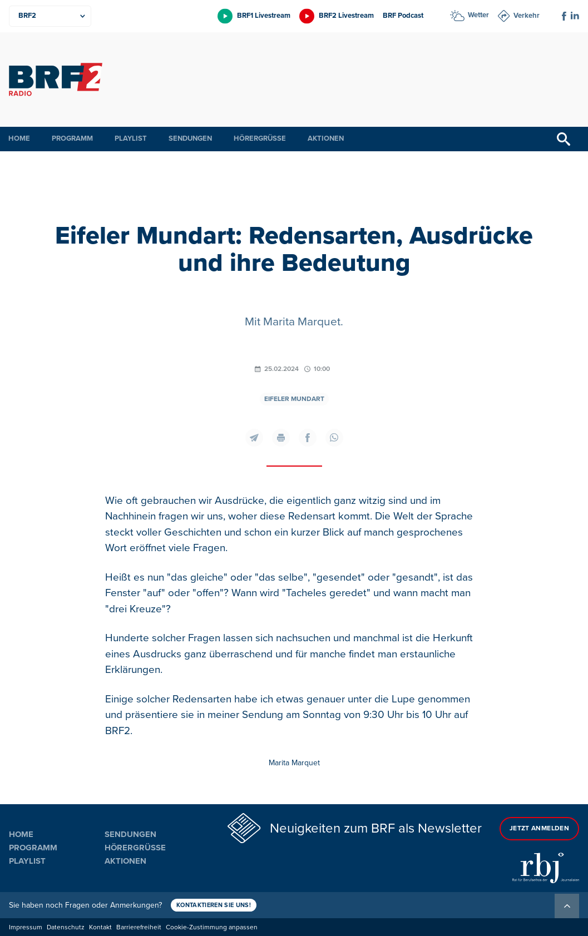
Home (19, 138)
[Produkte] (50, 16)
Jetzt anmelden (539, 828)
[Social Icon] (564, 16)
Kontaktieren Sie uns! (213, 905)
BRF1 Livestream (263, 15)
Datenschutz (66, 927)
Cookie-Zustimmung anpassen (212, 927)
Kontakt (100, 927)
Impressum (25, 927)
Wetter (478, 15)
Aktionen (326, 138)
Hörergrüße (260, 138)
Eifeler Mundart (294, 399)
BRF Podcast (403, 15)
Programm (72, 138)
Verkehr (526, 15)
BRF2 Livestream (346, 15)
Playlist (131, 138)
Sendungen (190, 138)
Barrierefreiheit (138, 927)
